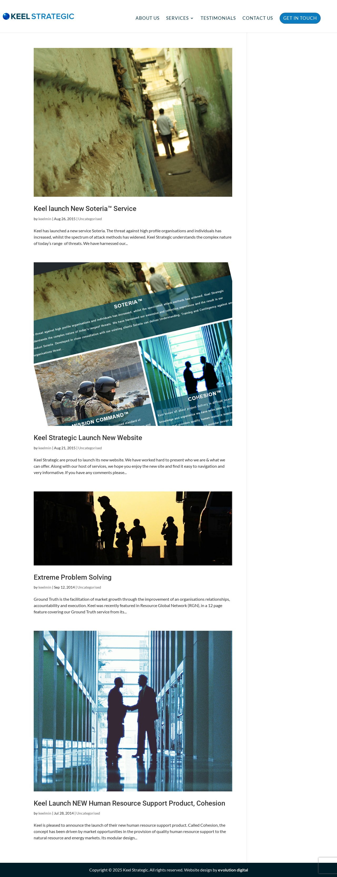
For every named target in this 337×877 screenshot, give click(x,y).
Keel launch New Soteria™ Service (85, 209)
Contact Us (257, 18)
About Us (148, 18)
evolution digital (233, 869)
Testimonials (218, 18)
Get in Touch (300, 18)
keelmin (44, 218)
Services (177, 18)
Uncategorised (90, 218)
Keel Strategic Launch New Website (88, 438)
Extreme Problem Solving (73, 577)
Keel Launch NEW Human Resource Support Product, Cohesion (129, 803)
